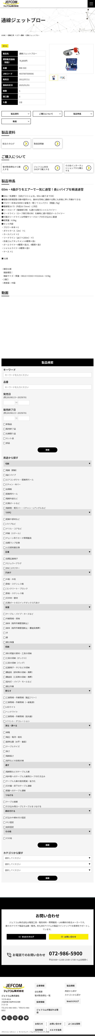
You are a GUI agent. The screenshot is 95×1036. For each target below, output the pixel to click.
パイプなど (9, 525)
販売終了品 (9, 430)
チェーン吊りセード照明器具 (17, 539)
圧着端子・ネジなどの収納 (16, 668)
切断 (7, 464)
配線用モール (10, 495)
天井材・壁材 (10, 599)
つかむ (8, 513)
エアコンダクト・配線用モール (18, 481)
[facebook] (18, 1023)
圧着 (7, 553)
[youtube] (3, 1023)
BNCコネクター (11, 569)
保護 (7, 608)
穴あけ (8, 573)
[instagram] (13, 1023)
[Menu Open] (91, 3)
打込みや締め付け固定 (14, 819)
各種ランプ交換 (11, 544)
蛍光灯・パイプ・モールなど (17, 683)
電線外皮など (10, 499)
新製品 (7, 425)
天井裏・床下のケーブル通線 (17, 787)
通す (7, 766)
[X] (8, 1023)
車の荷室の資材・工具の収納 (17, 654)
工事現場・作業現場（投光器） (18, 717)
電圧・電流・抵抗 (12, 738)
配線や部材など (11, 520)
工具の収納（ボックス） (15, 659)
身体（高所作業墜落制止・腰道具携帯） (22, 629)
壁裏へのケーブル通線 (14, 791)
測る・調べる (11, 726)
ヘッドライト (10, 713)
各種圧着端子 (10, 560)
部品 (6, 444)
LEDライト (9, 708)
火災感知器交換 (11, 548)
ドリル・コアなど (12, 529)
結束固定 (8, 828)
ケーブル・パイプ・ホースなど (18, 615)
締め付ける (10, 812)
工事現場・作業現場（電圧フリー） (20, 698)
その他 (8, 832)
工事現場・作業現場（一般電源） (19, 703)
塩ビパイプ (9, 476)
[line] (23, 1023)
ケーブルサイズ (11, 747)
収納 (7, 647)
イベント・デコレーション (16, 722)
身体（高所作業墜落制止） (16, 624)
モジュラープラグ (12, 564)
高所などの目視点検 (13, 762)
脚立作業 (8, 687)
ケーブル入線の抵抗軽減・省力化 (19, 782)
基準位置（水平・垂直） (15, 743)
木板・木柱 (9, 580)
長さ (6, 752)
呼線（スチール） (12, 534)
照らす (8, 692)
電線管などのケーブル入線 (16, 773)
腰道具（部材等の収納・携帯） (18, 673)
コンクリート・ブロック (15, 589)
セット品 (8, 439)
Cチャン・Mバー (12, 485)
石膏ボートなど (11, 504)
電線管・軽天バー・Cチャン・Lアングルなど (24, 509)
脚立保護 (8, 643)
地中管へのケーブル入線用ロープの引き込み (24, 777)
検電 (6, 733)
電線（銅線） (10, 471)
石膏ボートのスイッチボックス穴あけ (21, 604)
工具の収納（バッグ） (14, 664)
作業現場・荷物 (11, 619)
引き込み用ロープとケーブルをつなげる (22, 807)
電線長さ (8, 757)
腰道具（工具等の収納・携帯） (18, 678)
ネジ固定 (8, 823)
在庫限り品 (9, 435)
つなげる (9, 796)
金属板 (7, 490)
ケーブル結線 (10, 803)
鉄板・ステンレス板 (13, 585)
